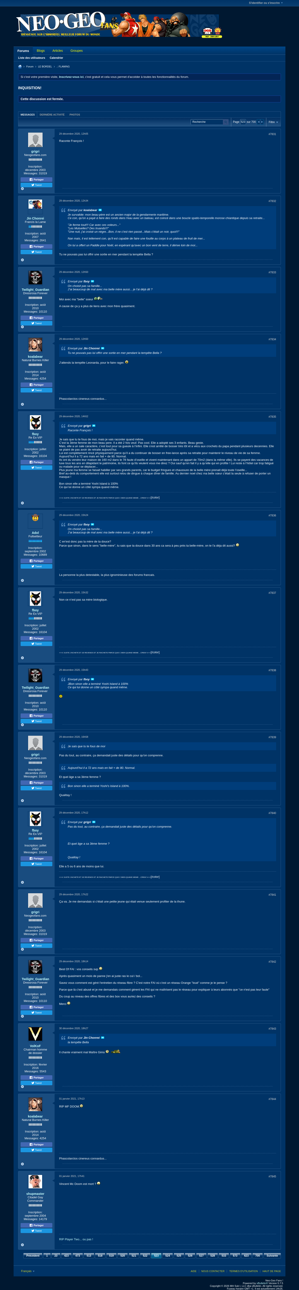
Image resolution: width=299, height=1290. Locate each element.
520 (122, 1255)
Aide (194, 1271)
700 (257, 1255)
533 (224, 1255)
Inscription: (35, 166)
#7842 (272, 961)
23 (55, 1255)
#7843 (272, 1028)
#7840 (272, 813)
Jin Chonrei (35, 218)
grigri (35, 151)
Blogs (41, 50)
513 (89, 1255)
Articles (57, 50)
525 (179, 1255)
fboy (35, 434)
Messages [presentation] (28, 114)
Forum (30, 66)
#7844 (272, 1099)
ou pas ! (88, 1239)
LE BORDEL (45, 66)
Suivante (272, 1255)
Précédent (32, 1255)
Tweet (36, 185)
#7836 (272, 515)
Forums (23, 51)
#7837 (272, 592)
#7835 (272, 416)
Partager (36, 179)
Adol (35, 533)
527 (201, 1255)
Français (27, 1271)
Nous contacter (212, 1271)
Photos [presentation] (75, 114)
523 (156, 1255)
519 (111, 1255)
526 (190, 1255)
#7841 (272, 894)
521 (134, 1255)
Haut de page (272, 1271)
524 (167, 1255)
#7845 (272, 1176)
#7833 (272, 272)
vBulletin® (262, 1283)
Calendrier (56, 57)
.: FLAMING (63, 66)
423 (66, 1255)
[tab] (27, 114)
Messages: (31, 173)
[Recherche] (209, 122)
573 (235, 1255)
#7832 (272, 201)
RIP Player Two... (70, 1239)
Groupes (76, 50)
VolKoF (35, 1046)
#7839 (272, 737)
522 (145, 1255)
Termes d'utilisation (243, 1271)
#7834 (272, 339)
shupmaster (35, 1194)
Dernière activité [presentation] (52, 114)
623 (246, 1255)
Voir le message (100, 210)
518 (100, 1255)
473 (77, 1255)
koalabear (35, 356)
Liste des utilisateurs (31, 57)
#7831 (272, 134)
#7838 (272, 670)
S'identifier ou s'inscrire (266, 3)
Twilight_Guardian (35, 289)
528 (212, 1255)
